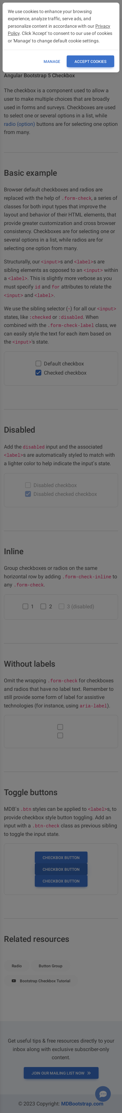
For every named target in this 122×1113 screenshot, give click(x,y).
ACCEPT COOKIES (90, 61)
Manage (52, 61)
